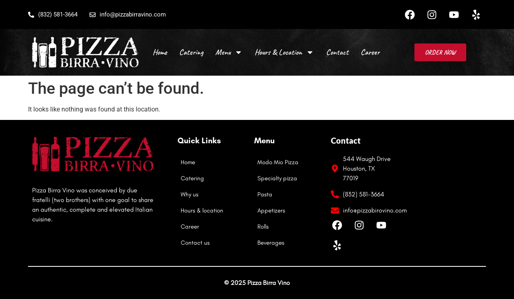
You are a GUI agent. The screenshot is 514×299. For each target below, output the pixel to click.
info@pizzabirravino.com (128, 14)
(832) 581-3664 (53, 14)
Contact (337, 52)
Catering (191, 52)
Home (160, 52)
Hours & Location (284, 52)
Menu (229, 52)
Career (370, 52)
